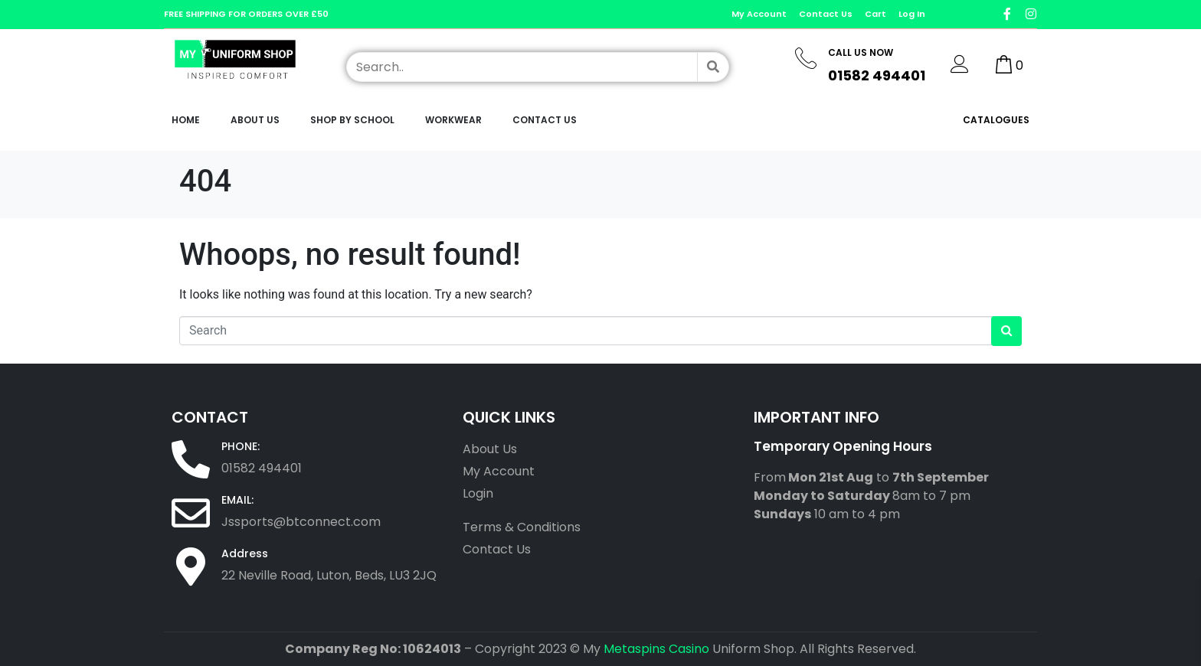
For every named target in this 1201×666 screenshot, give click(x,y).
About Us (255, 119)
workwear (453, 119)
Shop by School (352, 119)
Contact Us (544, 119)
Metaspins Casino (656, 649)
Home (186, 119)
